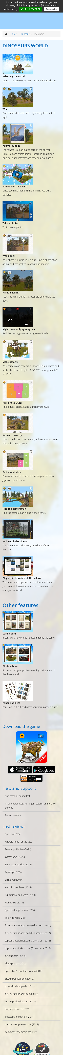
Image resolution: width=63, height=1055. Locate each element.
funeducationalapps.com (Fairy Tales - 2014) (28, 925)
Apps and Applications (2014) (20, 910)
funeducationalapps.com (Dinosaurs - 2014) (28, 933)
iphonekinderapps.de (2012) (19, 986)
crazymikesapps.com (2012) (19, 978)
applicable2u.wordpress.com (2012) (23, 971)
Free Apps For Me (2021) (18, 849)
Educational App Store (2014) (20, 895)
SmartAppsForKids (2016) (18, 864)
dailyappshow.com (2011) (18, 1009)
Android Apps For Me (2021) (19, 841)
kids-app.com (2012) (15, 963)
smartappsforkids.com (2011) (20, 1001)
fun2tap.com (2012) (15, 955)
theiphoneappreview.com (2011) (22, 1024)
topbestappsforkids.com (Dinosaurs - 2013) (28, 948)
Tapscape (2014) (13, 872)
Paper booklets (13, 815)
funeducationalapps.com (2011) (21, 993)
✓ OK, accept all (30, 9)
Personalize (51, 9)
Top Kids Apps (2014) (16, 917)
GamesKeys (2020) (15, 856)
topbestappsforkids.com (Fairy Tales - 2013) (28, 940)
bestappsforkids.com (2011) (19, 1016)
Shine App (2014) (14, 879)
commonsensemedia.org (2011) (21, 1032)
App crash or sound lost (17, 796)
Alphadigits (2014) (14, 902)
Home (13, 34)
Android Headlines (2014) (18, 887)
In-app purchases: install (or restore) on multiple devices (30, 805)
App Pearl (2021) (13, 834)
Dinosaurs (25, 34)
